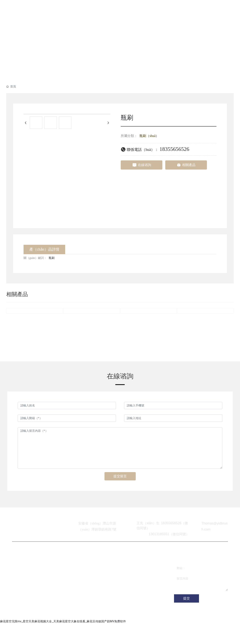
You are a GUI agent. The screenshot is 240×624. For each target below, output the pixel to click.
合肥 (94, 613)
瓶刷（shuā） (149, 136)
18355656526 (174, 149)
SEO (101, 613)
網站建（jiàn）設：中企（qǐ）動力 (68, 613)
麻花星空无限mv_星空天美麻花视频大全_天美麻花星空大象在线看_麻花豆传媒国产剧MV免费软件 (63, 621)
